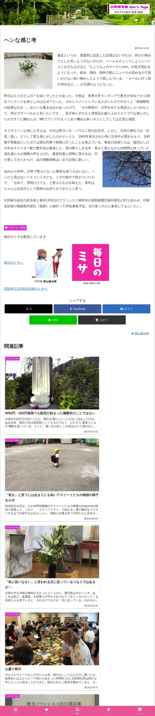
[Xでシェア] (28, 308)
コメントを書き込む (77, 641)
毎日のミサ (39, 703)
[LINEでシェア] (53, 319)
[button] (102, 319)
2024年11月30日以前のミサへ (25, 288)
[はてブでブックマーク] (126, 308)
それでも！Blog (15, 227)
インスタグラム (128, 697)
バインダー (115, 703)
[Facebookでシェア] (78, 308)
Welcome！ (27, 697)
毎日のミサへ (13, 262)
